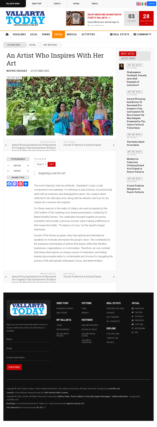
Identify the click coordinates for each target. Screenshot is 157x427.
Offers (76, 4)
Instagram (138, 328)
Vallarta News (16, 5)
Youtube (137, 324)
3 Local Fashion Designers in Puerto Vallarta (135, 188)
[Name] (28, 339)
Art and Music (50, 45)
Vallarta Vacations (87, 341)
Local (35, 35)
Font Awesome (12, 407)
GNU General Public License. (56, 393)
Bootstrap (10, 403)
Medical (73, 35)
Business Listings (65, 308)
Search (85, 313)
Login (59, 325)
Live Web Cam (113, 334)
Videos (95, 4)
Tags (84, 308)
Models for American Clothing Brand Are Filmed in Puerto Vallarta (135, 165)
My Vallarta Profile (63, 335)
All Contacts (113, 321)
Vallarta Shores (90, 325)
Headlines (20, 35)
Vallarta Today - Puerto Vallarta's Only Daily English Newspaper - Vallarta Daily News (92, 396)
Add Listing (62, 313)
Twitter (137, 312)
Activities (88, 34)
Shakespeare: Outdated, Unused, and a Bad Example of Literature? (137, 78)
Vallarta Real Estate (89, 335)
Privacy (110, 342)
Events (60, 5)
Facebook (138, 308)
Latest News (128, 58)
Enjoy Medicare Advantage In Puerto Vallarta (103, 24)
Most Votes (127, 53)
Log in (151, 3)
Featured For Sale (115, 308)
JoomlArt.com (114, 389)
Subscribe (14, 367)
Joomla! (9, 393)
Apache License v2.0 (75, 403)
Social (59, 35)
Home (7, 34)
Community (142, 34)
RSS (135, 332)
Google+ (138, 316)
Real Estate (119, 34)
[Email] (28, 348)
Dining (47, 35)
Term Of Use (112, 338)
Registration (63, 329)
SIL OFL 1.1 (41, 407)
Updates (110, 313)
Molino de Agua (89, 329)
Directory (40, 5)
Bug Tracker (113, 317)
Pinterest (138, 320)
